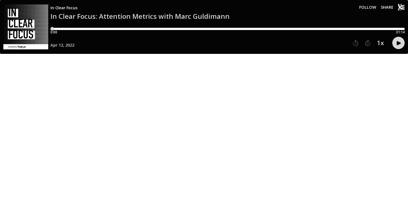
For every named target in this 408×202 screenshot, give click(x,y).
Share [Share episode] (387, 7)
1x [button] (380, 43)
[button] (355, 43)
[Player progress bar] (227, 29)
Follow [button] (367, 7)
